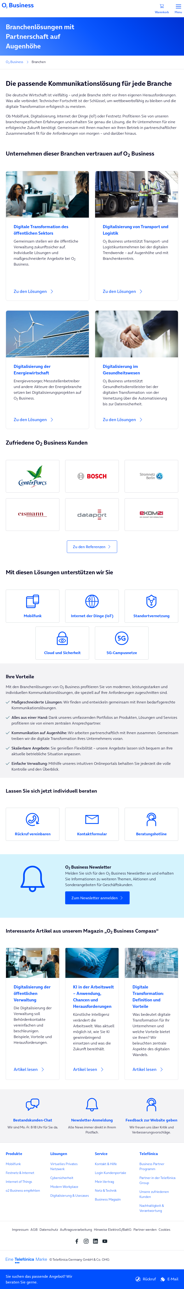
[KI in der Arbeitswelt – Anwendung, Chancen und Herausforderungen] (92, 994)
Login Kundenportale (110, 1172)
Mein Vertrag (104, 1181)
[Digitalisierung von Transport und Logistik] (136, 227)
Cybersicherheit (61, 1177)
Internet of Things (19, 1181)
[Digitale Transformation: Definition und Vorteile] (151, 994)
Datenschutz (49, 1229)
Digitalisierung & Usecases (69, 1195)
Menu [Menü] (178, 9)
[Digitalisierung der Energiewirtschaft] (47, 366)
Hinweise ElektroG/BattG (113, 1229)
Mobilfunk (13, 1163)
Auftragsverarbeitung (76, 1229)
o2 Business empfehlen (23, 1190)
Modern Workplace (64, 1186)
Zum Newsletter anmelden (94, 897)
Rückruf (145, 1279)
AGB (34, 1229)
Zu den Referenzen (89, 546)
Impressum (20, 1229)
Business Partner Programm (151, 1166)
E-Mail (169, 1279)
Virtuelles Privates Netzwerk (64, 1166)
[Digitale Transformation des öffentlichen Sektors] (47, 227)
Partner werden (145, 1229)
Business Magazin (108, 1199)
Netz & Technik (106, 1190)
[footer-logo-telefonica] (26, 1260)
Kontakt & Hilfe (106, 1163)
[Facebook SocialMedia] (78, 1240)
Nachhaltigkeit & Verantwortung (151, 1208)
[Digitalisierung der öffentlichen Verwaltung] (32, 990)
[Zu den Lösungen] (47, 294)
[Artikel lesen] (32, 1014)
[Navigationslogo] (18, 5)
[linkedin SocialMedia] (96, 1240)
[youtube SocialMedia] (106, 1240)
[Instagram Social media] (87, 1240)
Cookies (164, 1229)
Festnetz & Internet (20, 1172)
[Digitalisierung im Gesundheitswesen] (136, 366)
